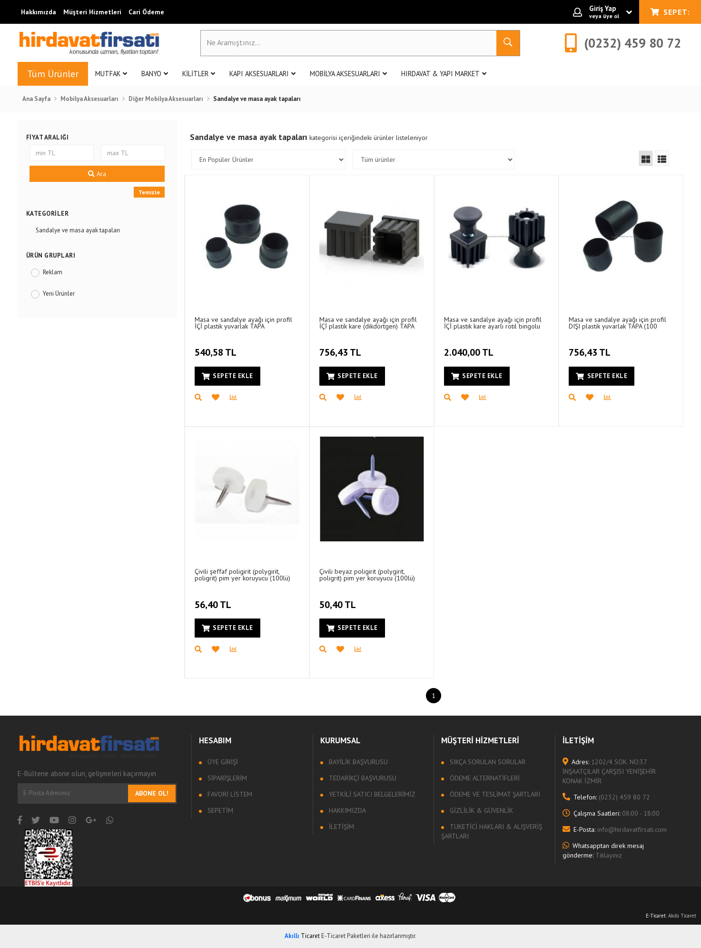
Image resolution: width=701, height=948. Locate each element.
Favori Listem (229, 794)
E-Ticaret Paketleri (345, 936)
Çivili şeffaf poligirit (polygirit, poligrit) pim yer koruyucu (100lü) (242, 574)
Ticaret (302, 936)
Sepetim (219, 810)
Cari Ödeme (146, 12)
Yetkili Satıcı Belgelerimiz (371, 794)
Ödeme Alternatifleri (484, 778)
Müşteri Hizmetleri (92, 12)
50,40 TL (338, 599)
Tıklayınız (603, 850)
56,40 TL (214, 599)
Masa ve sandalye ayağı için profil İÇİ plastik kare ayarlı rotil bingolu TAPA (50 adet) (493, 322)
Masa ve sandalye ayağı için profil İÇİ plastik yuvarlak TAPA (243, 322)
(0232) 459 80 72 (606, 797)
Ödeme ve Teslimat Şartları (494, 794)
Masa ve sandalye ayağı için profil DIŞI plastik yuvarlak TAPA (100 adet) (617, 322)
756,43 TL (341, 347)
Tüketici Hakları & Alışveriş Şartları (491, 831)
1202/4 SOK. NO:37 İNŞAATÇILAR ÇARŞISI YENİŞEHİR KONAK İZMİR (609, 771)
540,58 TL (217, 347)
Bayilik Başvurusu (357, 762)
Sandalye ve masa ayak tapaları (78, 230)
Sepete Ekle (227, 376)
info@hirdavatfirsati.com (615, 829)
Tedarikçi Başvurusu (361, 778)
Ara (97, 174)
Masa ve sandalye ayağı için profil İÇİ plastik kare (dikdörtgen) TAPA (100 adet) (368, 322)
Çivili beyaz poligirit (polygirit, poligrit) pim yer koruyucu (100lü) (367, 574)
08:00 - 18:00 (611, 813)
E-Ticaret (656, 915)
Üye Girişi (222, 762)
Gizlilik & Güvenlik (480, 810)
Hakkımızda (38, 12)
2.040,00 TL (470, 347)
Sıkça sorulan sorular (486, 762)
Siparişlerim (226, 778)
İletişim (340, 826)
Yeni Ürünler (59, 293)
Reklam (52, 272)
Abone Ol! (151, 793)
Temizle (149, 192)
